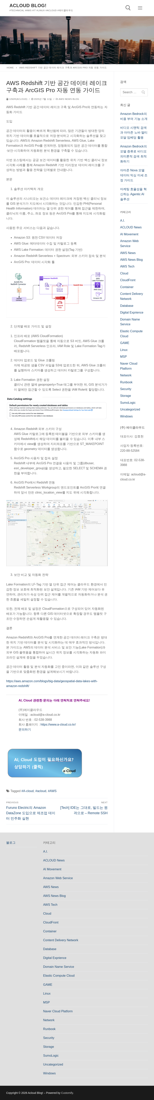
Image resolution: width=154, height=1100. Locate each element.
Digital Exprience (131, 312)
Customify (67, 1092)
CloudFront (127, 280)
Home (10, 67)
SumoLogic (128, 402)
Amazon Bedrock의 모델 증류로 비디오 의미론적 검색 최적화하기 (133, 154)
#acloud (40, 791)
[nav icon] (140, 8)
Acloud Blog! (27, 5)
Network (126, 375)
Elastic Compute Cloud (59, 975)
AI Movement (129, 234)
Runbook (126, 382)
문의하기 (25, 729)
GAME (124, 343)
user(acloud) (16, 99)
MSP (123, 356)
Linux (124, 350)
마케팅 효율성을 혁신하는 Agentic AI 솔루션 (133, 194)
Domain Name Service (58, 966)
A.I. (122, 220)
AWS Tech (127, 266)
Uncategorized (130, 409)
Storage (125, 395)
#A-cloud (27, 791)
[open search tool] (128, 8)
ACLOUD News (131, 227)
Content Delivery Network (60, 940)
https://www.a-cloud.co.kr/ (58, 724)
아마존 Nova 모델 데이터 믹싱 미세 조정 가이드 (133, 175)
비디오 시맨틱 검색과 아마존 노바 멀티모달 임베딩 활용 (133, 132)
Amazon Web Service (58, 878)
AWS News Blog (67, 99)
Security (125, 389)
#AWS (52, 791)
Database (127, 305)
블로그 (10, 842)
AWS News (128, 253)
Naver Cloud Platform (58, 1011)
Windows (126, 416)
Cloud (124, 273)
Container (127, 287)
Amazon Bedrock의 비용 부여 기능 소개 (133, 116)
